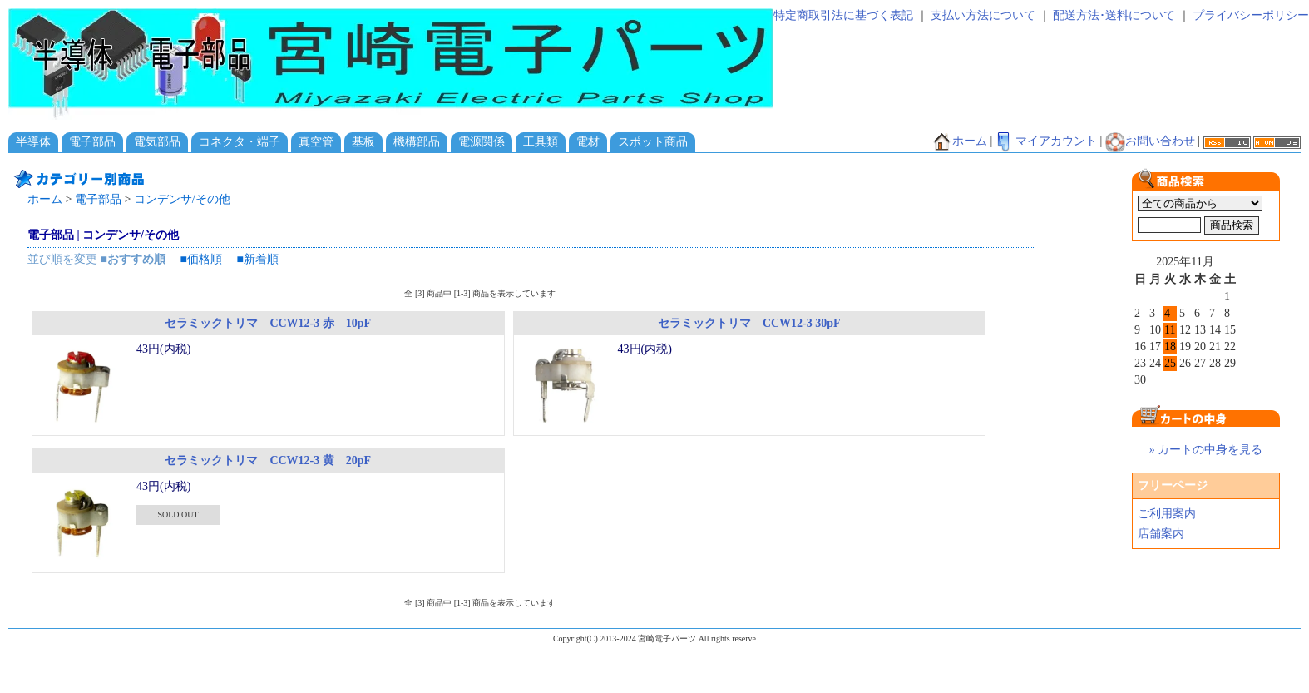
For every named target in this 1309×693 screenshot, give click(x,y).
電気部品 (157, 142)
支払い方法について (983, 15)
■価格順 (200, 259)
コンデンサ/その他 (182, 199)
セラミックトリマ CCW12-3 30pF (749, 323)
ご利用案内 (1167, 513)
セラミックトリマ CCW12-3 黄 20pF (268, 460)
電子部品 (92, 142)
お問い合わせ (1150, 141)
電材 (588, 142)
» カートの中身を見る (1206, 449)
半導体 (33, 142)
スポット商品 (653, 142)
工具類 (540, 142)
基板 (363, 142)
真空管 (316, 142)
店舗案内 (1161, 533)
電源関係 (481, 142)
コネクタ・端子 (239, 142)
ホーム (959, 141)
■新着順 (257, 259)
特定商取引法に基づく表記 (843, 15)
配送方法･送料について (1114, 15)
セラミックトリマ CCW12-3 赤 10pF (268, 323)
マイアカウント (1046, 141)
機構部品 (416, 142)
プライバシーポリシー (1251, 15)
